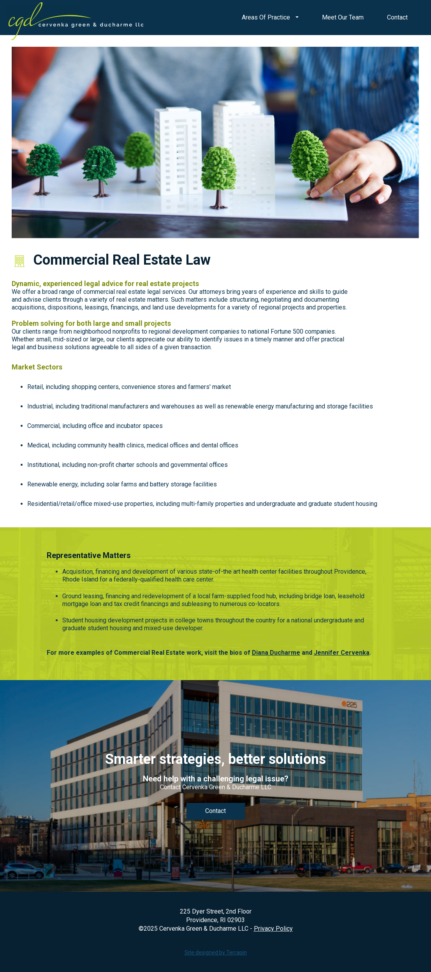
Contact (397, 17)
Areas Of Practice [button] (270, 17)
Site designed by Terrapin (216, 952)
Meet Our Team (343, 17)
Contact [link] (215, 811)
